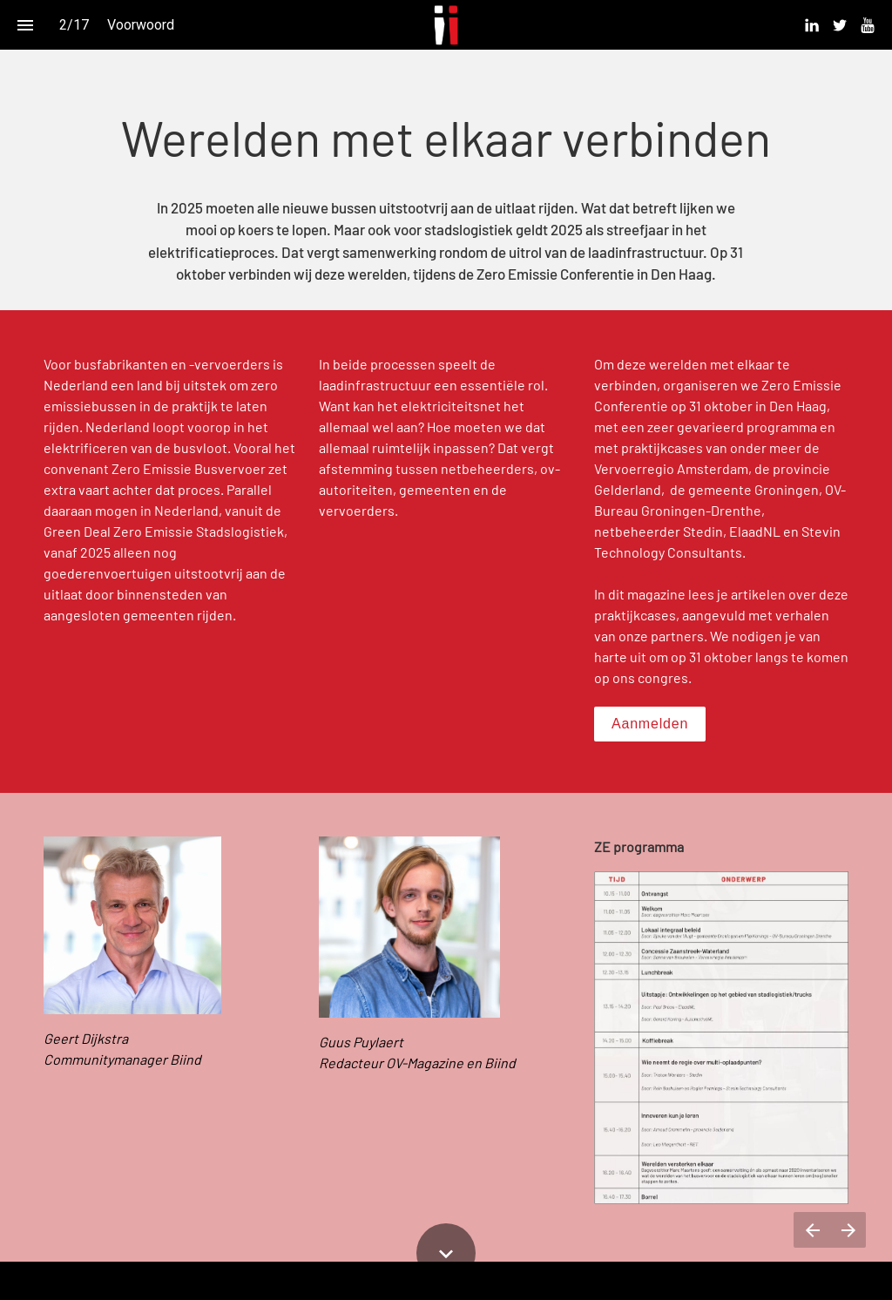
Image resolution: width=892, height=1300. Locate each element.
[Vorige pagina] (812, 1230)
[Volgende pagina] (848, 1230)
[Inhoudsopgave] (25, 25)
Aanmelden (650, 723)
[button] (446, 24)
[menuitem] (812, 25)
